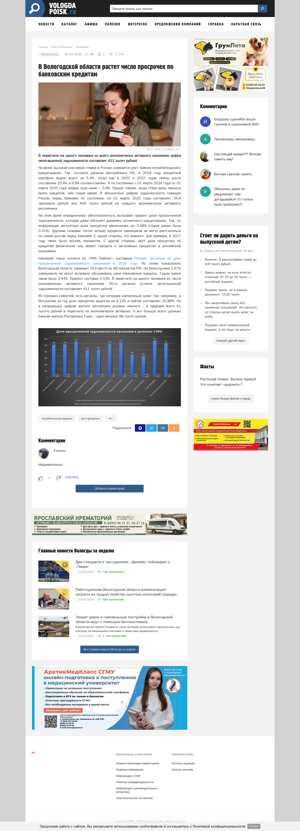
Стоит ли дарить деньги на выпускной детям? (229, 238)
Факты (207, 367)
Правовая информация (129, 769)
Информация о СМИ (128, 776)
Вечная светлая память (233, 174)
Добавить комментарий (109, 488)
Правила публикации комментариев (137, 763)
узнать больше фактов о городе (230, 398)
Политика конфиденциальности (135, 782)
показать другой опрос (230, 340)
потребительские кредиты (57, 418)
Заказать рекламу (182, 769)
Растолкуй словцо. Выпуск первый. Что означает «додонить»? (228, 381)
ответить (71, 477)
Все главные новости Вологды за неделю (110, 649)
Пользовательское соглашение (134, 798)
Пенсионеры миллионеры (234, 139)
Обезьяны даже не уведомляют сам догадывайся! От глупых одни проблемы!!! (233, 196)
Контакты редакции (183, 763)
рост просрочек (90, 418)
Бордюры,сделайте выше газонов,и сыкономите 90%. (237, 121)
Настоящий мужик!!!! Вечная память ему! (237, 156)
